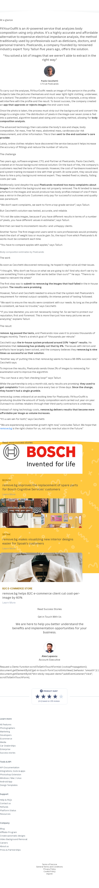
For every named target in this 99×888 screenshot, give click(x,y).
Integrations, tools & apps (12, 771)
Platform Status (8, 810)
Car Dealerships (8, 745)
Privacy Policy (49, 869)
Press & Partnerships (10, 849)
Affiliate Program (8, 832)
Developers (6, 735)
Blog (2, 828)
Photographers (7, 728)
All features (5, 724)
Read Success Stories (49, 609)
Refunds (4, 806)
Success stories (7, 752)
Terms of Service (49, 864)
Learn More (9, 494)
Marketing (5, 731)
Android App (6, 781)
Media (3, 742)
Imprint (49, 874)
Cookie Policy (50, 871)
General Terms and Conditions (49, 866)
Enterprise (5, 749)
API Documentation (9, 767)
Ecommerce (6, 738)
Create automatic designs (12, 835)
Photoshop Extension (10, 774)
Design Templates (9, 785)
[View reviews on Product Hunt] (49, 696)
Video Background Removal (13, 839)
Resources (5, 814)
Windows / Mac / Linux (10, 778)
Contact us (5, 803)
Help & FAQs (6, 799)
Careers (4, 842)
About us (4, 846)
